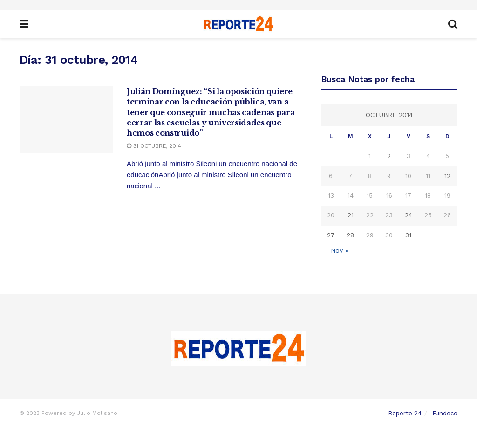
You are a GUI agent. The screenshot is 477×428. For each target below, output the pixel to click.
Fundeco (444, 413)
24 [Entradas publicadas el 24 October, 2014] (408, 215)
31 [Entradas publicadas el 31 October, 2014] (408, 235)
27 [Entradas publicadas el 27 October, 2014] (330, 235)
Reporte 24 (405, 413)
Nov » (339, 250)
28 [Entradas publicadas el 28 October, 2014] (350, 235)
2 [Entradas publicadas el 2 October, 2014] (389, 155)
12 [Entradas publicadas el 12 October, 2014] (447, 176)
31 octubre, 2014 (154, 146)
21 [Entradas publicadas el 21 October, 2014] (351, 215)
